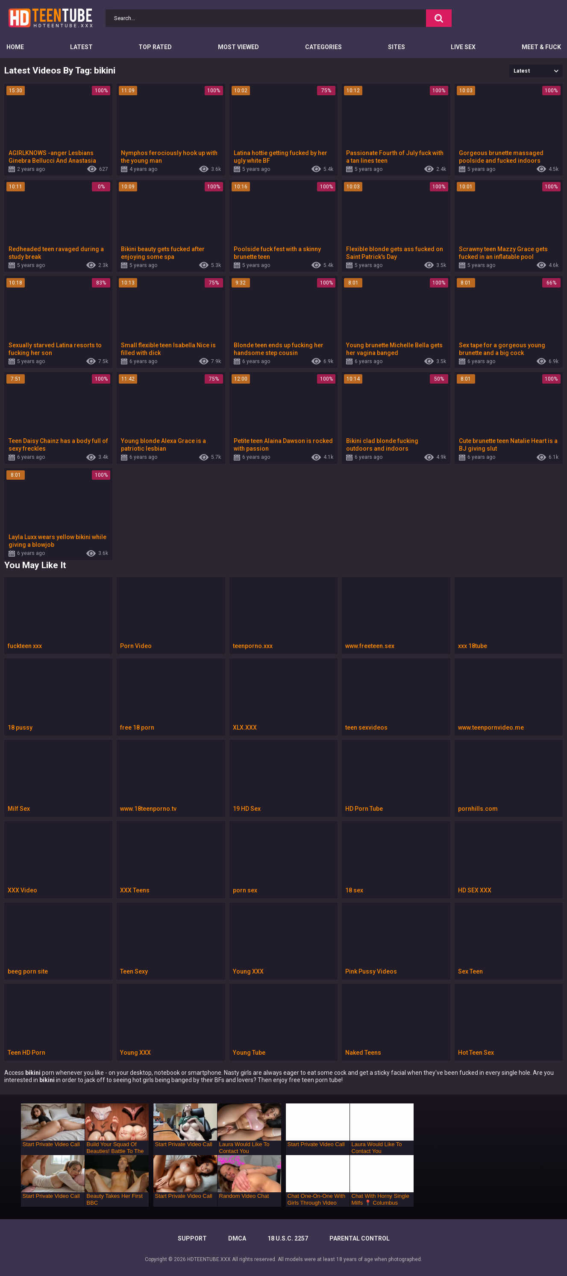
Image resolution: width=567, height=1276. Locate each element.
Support (192, 1238)
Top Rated (155, 47)
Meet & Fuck (541, 47)
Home (15, 47)
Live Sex (463, 47)
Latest (81, 47)
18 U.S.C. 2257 (287, 1238)
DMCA (237, 1238)
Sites (396, 47)
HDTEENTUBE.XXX (209, 1259)
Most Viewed (238, 47)
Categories (323, 47)
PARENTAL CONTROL (359, 1238)
